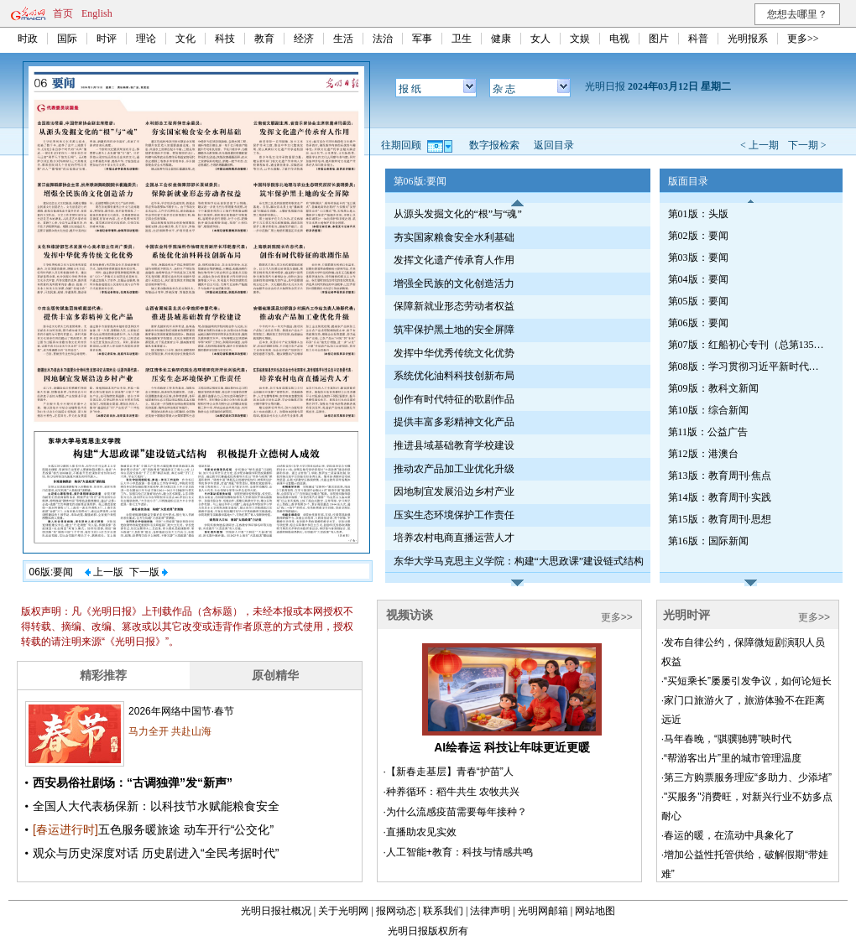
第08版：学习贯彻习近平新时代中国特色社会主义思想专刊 (747, 366)
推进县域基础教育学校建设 (454, 445)
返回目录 (554, 145)
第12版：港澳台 (703, 454)
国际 (67, 38)
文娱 (580, 38)
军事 (422, 38)
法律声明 (490, 911)
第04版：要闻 (698, 279)
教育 (264, 38)
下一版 (148, 572)
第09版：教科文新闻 (713, 388)
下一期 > (807, 145)
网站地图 (595, 911)
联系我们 (443, 911)
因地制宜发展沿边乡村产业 (454, 491)
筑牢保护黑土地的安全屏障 (454, 329)
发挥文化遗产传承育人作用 (454, 260)
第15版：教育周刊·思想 (719, 519)
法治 (383, 38)
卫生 (461, 38)
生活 (343, 38)
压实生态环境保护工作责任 (454, 515)
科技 (225, 38)
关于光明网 (343, 911)
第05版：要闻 (698, 301)
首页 (63, 13)
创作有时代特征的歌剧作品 (454, 399)
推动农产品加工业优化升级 (454, 469)
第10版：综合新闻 (708, 410)
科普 (698, 38)
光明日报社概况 (276, 911)
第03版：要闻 (698, 257)
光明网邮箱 (543, 911)
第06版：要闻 (698, 323)
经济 (304, 38)
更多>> (803, 38)
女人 (540, 38)
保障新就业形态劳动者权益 (454, 306)
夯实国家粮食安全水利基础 (454, 237)
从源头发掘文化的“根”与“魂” (458, 214)
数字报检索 (494, 145)
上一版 (104, 572)
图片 (659, 38)
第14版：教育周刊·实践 (719, 497)
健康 (501, 38)
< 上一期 (759, 145)
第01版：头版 (698, 214)
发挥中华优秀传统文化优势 (454, 353)
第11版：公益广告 (708, 432)
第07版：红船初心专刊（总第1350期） (747, 345)
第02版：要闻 (698, 236)
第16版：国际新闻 (708, 541)
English (96, 13)
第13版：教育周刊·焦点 (719, 475)
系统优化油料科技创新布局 (454, 376)
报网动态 (396, 911)
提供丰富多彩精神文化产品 (454, 422)
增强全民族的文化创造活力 (454, 283)
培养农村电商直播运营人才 (454, 537)
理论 (146, 38)
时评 (107, 38)
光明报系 (748, 38)
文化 (185, 38)
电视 (619, 38)
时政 (28, 38)
